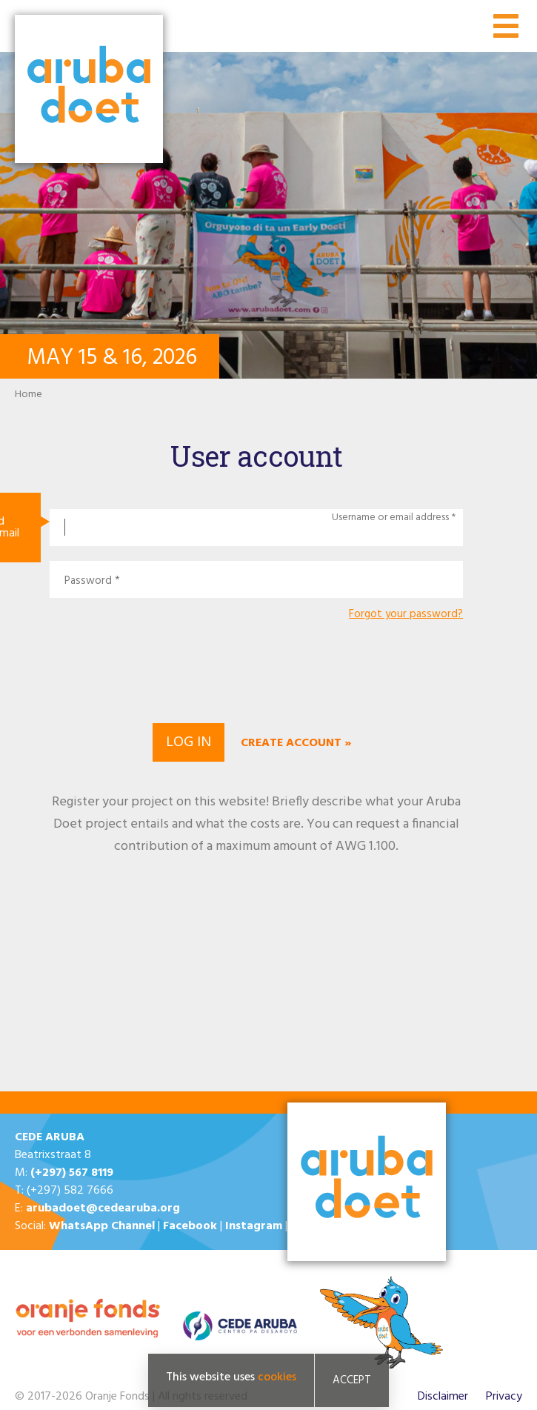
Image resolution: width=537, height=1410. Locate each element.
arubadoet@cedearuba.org (103, 1208)
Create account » (296, 743)
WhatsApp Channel (102, 1226)
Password (88, 581)
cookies (277, 1377)
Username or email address (390, 518)
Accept (352, 1380)
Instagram (253, 1226)
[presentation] (256, 670)
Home (28, 394)
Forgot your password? (406, 614)
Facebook (190, 1226)
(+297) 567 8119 (71, 1173)
